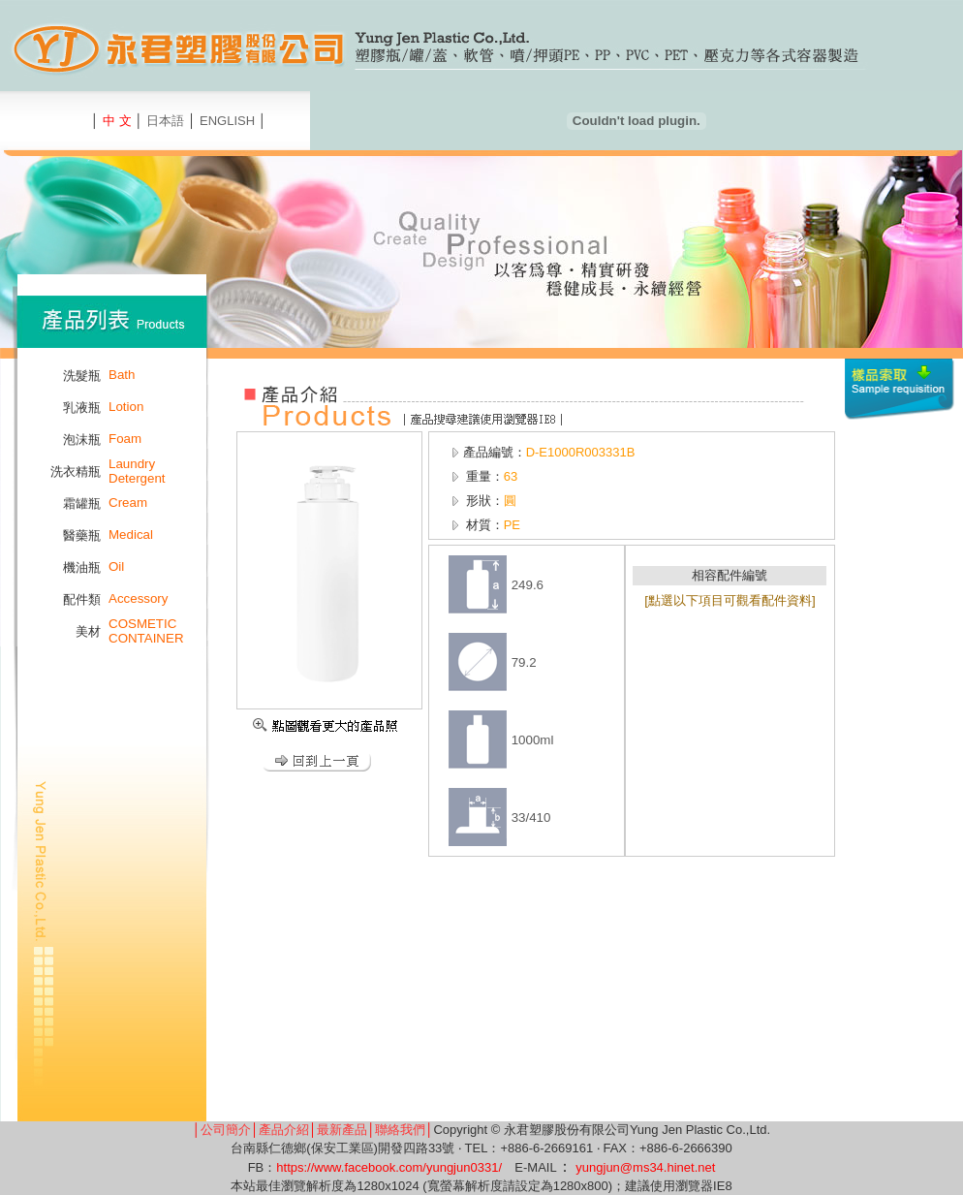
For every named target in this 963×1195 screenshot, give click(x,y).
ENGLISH (227, 120)
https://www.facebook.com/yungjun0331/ (389, 1167)
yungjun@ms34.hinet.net (645, 1167)
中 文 (117, 120)
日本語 (165, 120)
